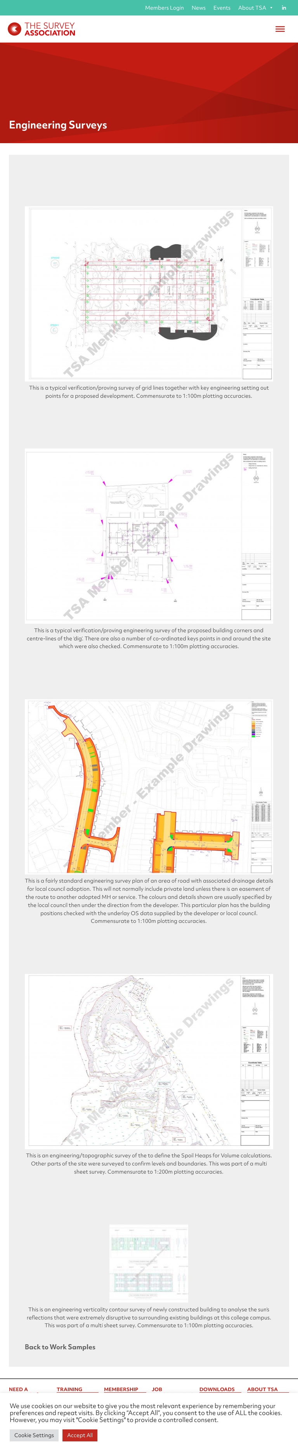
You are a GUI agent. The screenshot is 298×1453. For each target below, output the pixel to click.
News (199, 7)
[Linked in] (283, 7)
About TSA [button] (256, 7)
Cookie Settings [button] (34, 1435)
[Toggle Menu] (280, 29)
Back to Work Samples (60, 1346)
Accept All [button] (80, 1435)
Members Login (164, 7)
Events (221, 7)
